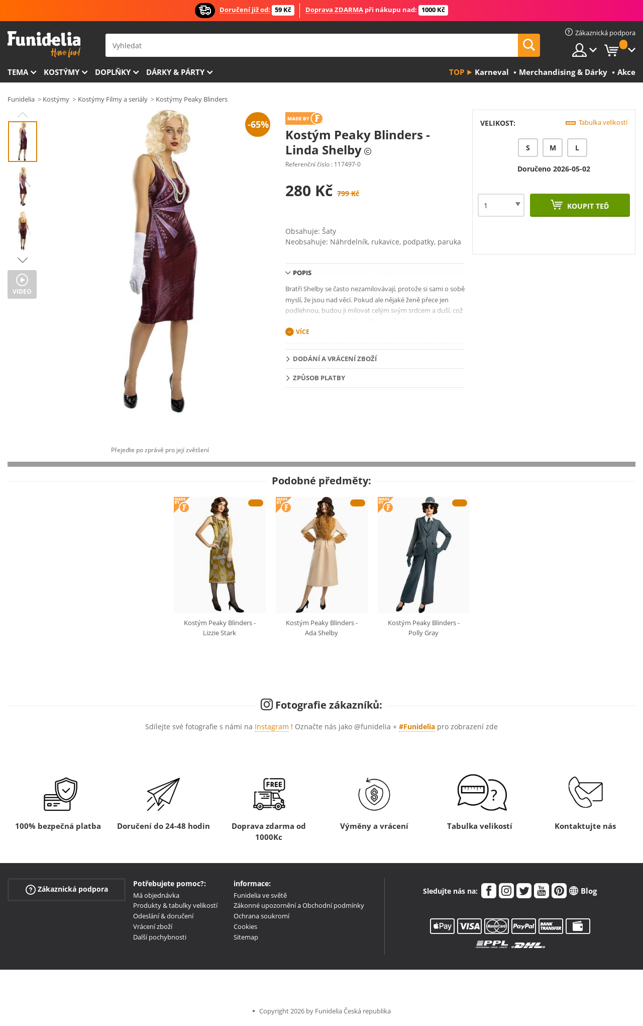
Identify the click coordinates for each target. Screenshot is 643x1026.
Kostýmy (61, 72)
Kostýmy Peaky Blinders (192, 99)
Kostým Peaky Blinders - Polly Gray (424, 627)
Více (302, 331)
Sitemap (246, 937)
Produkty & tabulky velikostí (175, 905)
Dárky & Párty (175, 72)
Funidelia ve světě (260, 895)
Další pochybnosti (159, 937)
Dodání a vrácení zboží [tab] (335, 358)
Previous (23, 115)
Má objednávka (156, 895)
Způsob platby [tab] (319, 377)
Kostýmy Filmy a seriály (113, 99)
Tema (18, 72)
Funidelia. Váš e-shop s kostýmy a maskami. (44, 44)
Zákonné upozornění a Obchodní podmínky (299, 905)
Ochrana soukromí (261, 915)
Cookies (245, 926)
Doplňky (113, 72)
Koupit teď (587, 206)
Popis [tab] (302, 272)
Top (456, 72)
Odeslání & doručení (163, 915)
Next (23, 260)
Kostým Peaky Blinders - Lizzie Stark (220, 627)
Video (22, 291)
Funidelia (21, 99)
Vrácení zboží (152, 926)
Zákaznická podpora (67, 889)
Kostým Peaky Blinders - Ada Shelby (322, 627)
